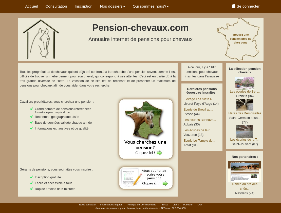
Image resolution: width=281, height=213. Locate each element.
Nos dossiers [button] (112, 6)
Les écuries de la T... (244, 139)
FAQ (199, 204)
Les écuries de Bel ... (245, 91)
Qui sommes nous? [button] (151, 6)
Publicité (188, 204)
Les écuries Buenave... (199, 120)
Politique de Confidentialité (141, 204)
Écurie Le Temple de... (199, 140)
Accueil (31, 6)
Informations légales (111, 204)
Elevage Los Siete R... (199, 99)
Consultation (56, 6)
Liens (176, 204)
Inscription (83, 6)
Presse (164, 204)
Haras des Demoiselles (244, 113)
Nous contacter (87, 204)
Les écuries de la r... (197, 130)
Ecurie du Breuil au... (198, 109)
